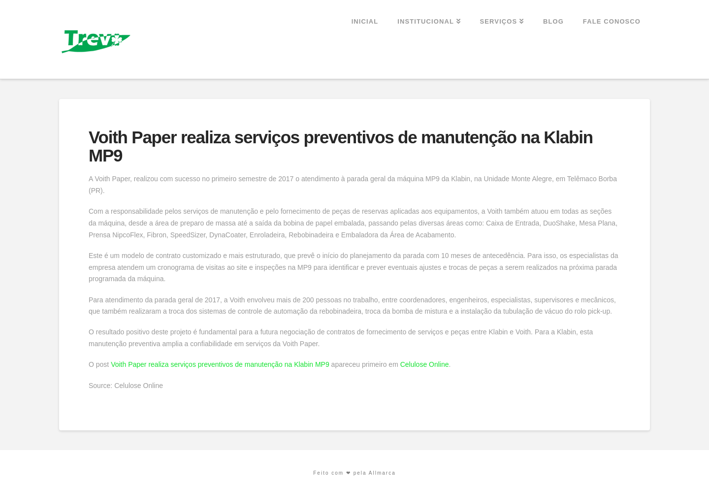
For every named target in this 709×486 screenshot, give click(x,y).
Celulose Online (424, 364)
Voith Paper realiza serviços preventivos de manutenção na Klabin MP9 (220, 364)
